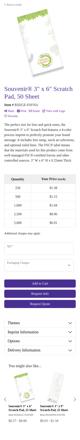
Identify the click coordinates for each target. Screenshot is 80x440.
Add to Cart (40, 283)
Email (34, 111)
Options (14, 341)
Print (21, 111)
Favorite (11, 116)
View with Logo (53, 111)
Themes (14, 323)
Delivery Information (24, 350)
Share (9, 111)
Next (75, 399)
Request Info (40, 293)
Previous (5, 399)
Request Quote (40, 304)
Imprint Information (23, 332)
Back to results (13, 4)
